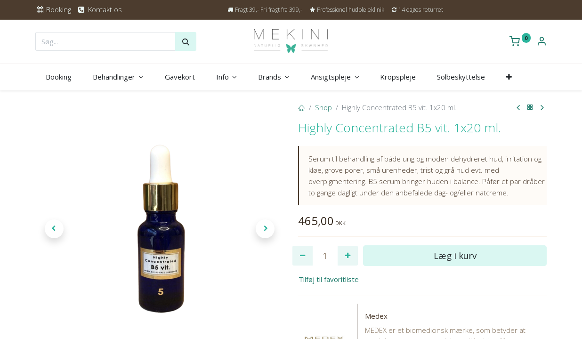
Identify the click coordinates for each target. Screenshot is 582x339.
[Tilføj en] (348, 256)
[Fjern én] (302, 256)
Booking (53, 9)
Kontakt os (99, 9)
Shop (323, 107)
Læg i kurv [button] (455, 255)
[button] (509, 77)
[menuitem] (58, 77)
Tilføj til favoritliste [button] (329, 279)
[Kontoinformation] (541, 42)
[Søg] (185, 41)
